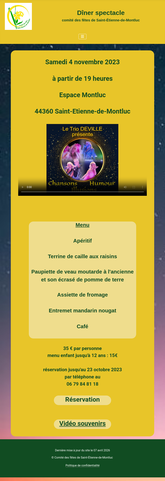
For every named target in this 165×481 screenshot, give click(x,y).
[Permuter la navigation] (82, 36)
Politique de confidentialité (83, 465)
